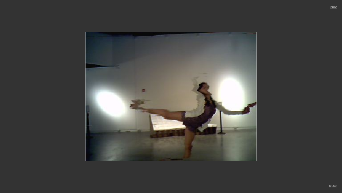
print (334, 7)
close (333, 186)
